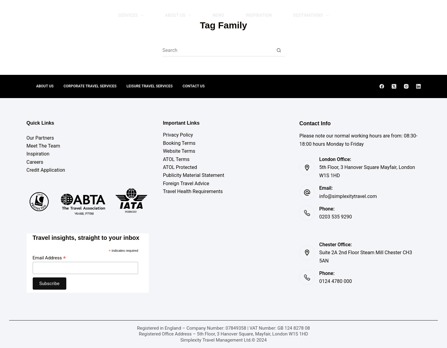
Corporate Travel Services (89, 86)
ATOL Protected (180, 167)
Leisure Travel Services (150, 86)
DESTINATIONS (312, 15)
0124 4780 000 (335, 281)
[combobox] (218, 50)
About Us (179, 15)
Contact (408, 15)
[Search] (388, 15)
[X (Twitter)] (394, 86)
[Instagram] (406, 86)
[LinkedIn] (418, 86)
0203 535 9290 (335, 217)
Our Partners (40, 138)
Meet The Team (43, 146)
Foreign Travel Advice (186, 183)
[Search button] (279, 50)
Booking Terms (179, 143)
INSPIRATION (259, 15)
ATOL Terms (176, 159)
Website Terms (179, 151)
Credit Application (46, 170)
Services (132, 15)
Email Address (49, 258)
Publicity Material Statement (193, 175)
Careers (35, 162)
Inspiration (38, 154)
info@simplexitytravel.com (348, 196)
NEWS (218, 15)
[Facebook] (381, 86)
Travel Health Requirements (193, 191)
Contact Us (195, 86)
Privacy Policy (178, 135)
